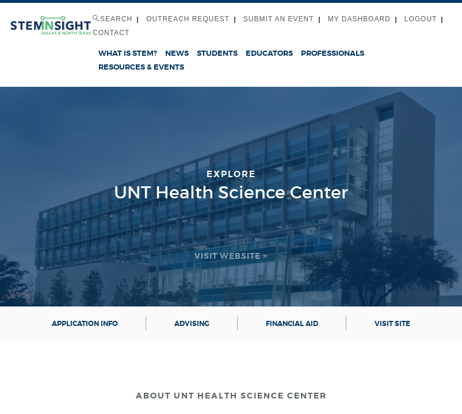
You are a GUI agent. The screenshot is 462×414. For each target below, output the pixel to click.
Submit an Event (278, 19)
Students (217, 53)
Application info (85, 323)
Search (112, 19)
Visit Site (392, 323)
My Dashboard (359, 19)
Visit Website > (231, 256)
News (177, 53)
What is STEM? (127, 53)
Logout (420, 19)
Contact (111, 33)
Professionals (332, 53)
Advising (191, 323)
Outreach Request (188, 19)
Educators (269, 53)
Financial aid (292, 323)
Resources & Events (141, 67)
